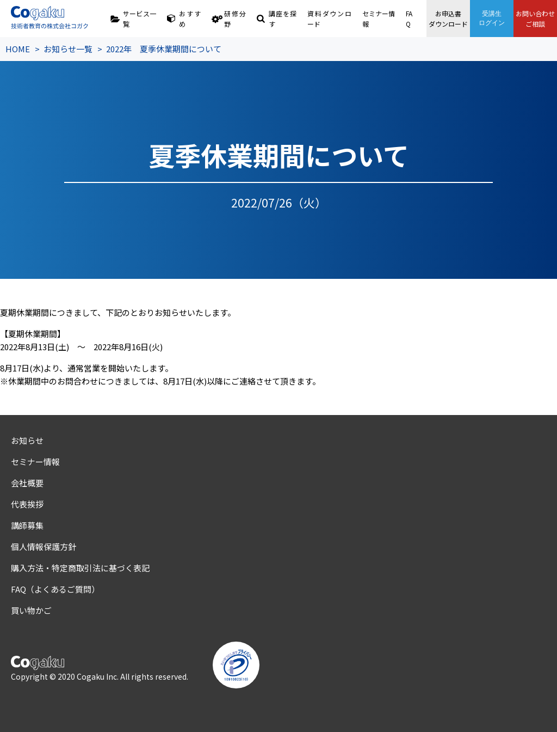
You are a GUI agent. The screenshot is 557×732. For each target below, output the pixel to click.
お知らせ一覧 (68, 48)
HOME (17, 48)
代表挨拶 (27, 504)
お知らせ (27, 440)
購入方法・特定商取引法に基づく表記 (80, 568)
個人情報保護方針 (43, 546)
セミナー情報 (378, 18)
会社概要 (27, 483)
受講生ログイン (492, 18)
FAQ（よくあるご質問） (55, 589)
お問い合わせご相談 (535, 18)
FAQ (409, 18)
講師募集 (27, 525)
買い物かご (31, 610)
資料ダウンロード (329, 18)
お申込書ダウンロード (448, 18)
